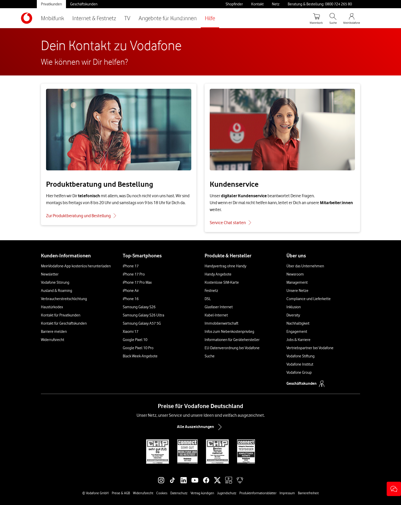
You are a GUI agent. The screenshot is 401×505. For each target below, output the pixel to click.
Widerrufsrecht (52, 339)
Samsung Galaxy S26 (139, 307)
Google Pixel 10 (135, 339)
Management (297, 282)
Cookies (161, 493)
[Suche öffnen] (333, 18)
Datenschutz (178, 493)
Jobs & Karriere (298, 339)
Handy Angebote (218, 274)
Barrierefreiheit (308, 493)
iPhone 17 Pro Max (137, 282)
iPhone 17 (131, 266)
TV (127, 18)
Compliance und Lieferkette (308, 299)
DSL (208, 299)
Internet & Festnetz (94, 18)
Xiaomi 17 (130, 331)
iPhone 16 (131, 299)
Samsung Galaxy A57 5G (142, 323)
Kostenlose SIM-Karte (222, 282)
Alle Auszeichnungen (200, 427)
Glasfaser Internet (219, 307)
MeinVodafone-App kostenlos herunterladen (76, 266)
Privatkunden (51, 4)
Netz (276, 4)
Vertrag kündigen (202, 493)
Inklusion (293, 307)
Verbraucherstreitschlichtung (64, 299)
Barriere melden (54, 331)
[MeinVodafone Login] (351, 18)
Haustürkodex (52, 307)
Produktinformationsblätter (257, 493)
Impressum (287, 493)
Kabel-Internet (216, 315)
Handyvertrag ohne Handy (225, 266)
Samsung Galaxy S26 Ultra (143, 315)
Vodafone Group (299, 372)
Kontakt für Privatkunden (60, 315)
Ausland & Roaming (56, 290)
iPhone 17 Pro (134, 274)
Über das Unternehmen (305, 266)
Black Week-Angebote (140, 356)
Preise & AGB (121, 493)
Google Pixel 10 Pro (138, 348)
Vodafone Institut (299, 364)
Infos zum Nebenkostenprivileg (229, 331)
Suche (210, 356)
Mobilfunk (52, 18)
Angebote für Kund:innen (168, 18)
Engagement (296, 331)
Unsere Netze (297, 290)
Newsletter (50, 274)
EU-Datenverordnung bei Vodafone (232, 348)
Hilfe (210, 18)
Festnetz (211, 290)
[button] (394, 489)
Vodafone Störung (55, 282)
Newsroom (295, 274)
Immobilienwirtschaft (221, 323)
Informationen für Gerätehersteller (232, 339)
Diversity (293, 315)
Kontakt (257, 4)
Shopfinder (234, 4)
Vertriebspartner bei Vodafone (309, 348)
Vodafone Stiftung (300, 356)
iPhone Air (131, 290)
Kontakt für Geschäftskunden (64, 323)
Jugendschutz (226, 493)
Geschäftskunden (83, 4)
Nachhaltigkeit (297, 323)
